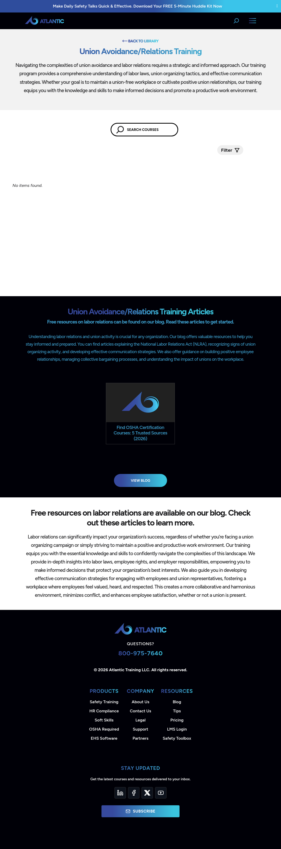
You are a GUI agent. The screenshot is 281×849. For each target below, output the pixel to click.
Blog (177, 701)
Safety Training (104, 701)
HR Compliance (104, 710)
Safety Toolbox (177, 738)
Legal (141, 720)
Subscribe (140, 811)
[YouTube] (161, 793)
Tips (177, 710)
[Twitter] (147, 793)
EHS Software (104, 738)
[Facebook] (133, 793)
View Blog (140, 480)
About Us (140, 701)
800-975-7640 (140, 653)
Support (140, 729)
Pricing (177, 720)
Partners (141, 738)
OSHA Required (104, 729)
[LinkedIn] (120, 793)
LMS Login (177, 729)
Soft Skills (104, 720)
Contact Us (140, 710)
